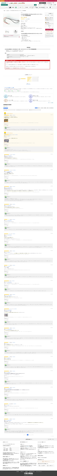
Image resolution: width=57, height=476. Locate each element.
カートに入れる (49, 29)
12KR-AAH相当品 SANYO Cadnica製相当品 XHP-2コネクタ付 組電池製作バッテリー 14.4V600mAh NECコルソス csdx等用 (20, 360)
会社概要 (17, 471)
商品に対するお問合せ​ (49, 33)
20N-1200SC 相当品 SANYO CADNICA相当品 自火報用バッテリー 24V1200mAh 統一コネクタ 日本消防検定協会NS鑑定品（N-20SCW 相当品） (22, 122)
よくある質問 (42, 465)
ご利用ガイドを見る (51, 439)
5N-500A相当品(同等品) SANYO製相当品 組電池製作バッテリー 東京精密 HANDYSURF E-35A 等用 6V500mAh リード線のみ (20, 159)
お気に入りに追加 (49, 31)
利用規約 (26, 471)
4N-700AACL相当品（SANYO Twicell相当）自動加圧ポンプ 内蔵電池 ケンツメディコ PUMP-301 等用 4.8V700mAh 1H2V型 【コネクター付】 (22, 424)
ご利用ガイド (50, 465)
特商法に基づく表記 (31, 471)
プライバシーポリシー (39, 471)
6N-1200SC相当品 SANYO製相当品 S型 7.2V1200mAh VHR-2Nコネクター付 (14, 208)
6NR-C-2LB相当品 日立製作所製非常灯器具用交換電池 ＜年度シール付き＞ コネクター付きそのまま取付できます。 (19, 331)
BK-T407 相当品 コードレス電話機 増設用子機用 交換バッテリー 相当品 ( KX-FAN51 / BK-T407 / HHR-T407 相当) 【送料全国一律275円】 (21, 175)
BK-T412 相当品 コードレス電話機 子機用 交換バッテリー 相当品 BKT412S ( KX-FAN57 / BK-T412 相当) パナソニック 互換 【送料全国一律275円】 (22, 284)
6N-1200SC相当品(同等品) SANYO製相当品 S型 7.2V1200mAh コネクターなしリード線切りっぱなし (17, 254)
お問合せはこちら (46, 461)
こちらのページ (27, 446)
